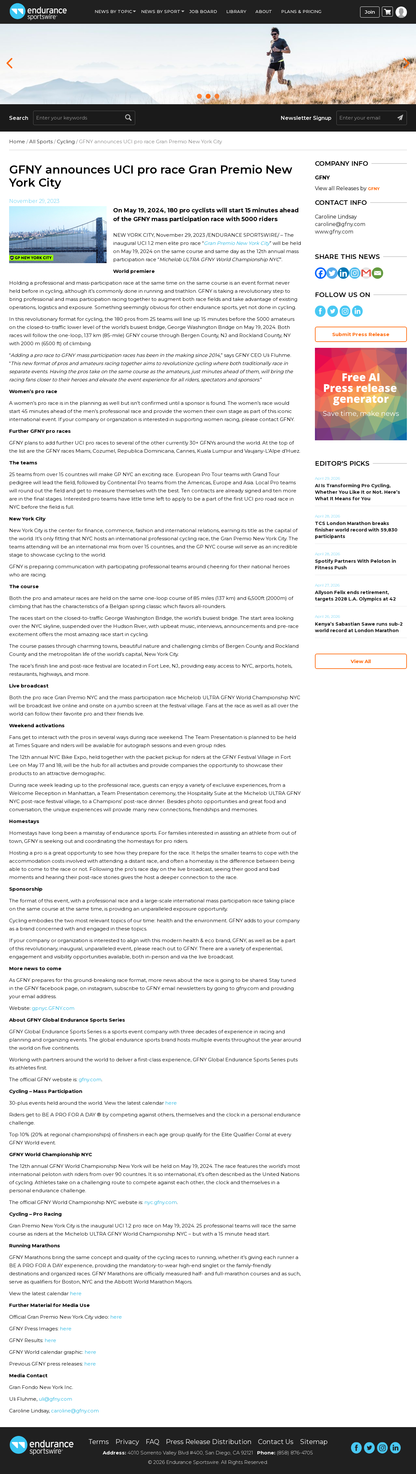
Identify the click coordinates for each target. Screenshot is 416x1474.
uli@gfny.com (55, 1399)
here (171, 1103)
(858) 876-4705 (295, 1453)
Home (17, 141)
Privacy (127, 1442)
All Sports (41, 141)
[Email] (377, 273)
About (263, 11)
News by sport (160, 11)
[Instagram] (354, 273)
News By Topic (113, 11)
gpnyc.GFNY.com (53, 1008)
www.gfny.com (334, 232)
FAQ (152, 1442)
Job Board (203, 11)
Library (236, 11)
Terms (98, 1442)
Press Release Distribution (209, 1442)
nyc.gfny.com (160, 1202)
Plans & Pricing (301, 11)
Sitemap (314, 1442)
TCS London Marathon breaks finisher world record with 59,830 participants (356, 529)
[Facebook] (320, 273)
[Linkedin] (343, 273)
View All (361, 661)
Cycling (66, 141)
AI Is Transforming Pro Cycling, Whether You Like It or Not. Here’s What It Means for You (357, 492)
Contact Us (275, 1442)
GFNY (374, 188)
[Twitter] (332, 273)
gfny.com (90, 1079)
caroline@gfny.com (75, 1411)
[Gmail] (366, 273)
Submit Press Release (360, 334)
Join (370, 12)
